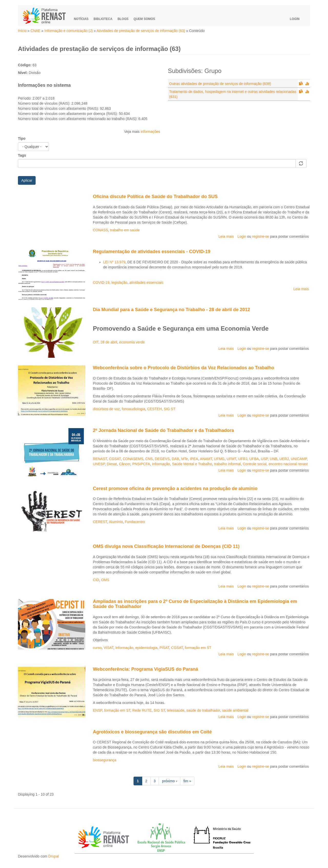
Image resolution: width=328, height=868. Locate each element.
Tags (22, 155)
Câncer (124, 464)
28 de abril (108, 342)
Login (295, 19)
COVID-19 (101, 282)
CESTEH (154, 409)
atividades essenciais (146, 282)
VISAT (109, 648)
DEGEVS (162, 459)
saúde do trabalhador (203, 710)
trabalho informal (227, 464)
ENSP (97, 710)
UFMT (231, 459)
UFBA (254, 459)
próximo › (169, 781)
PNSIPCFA (141, 464)
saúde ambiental (235, 710)
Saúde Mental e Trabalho (192, 464)
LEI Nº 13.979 (114, 262)
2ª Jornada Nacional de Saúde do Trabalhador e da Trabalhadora (163, 430)
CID (96, 580)
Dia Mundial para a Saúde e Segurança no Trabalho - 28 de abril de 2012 (171, 309)
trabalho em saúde (125, 230)
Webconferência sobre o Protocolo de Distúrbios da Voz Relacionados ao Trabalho (183, 367)
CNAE (35, 31)
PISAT (164, 648)
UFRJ (242, 459)
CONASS (100, 230)
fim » (187, 781)
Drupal (53, 856)
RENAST (100, 459)
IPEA (194, 459)
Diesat (112, 464)
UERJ (284, 459)
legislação (119, 282)
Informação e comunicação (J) (69, 31)
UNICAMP (299, 459)
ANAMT (206, 459)
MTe (184, 459)
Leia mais (226, 236)
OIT (96, 342)
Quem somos (144, 19)
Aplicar (26, 180)
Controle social (254, 464)
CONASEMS (133, 459)
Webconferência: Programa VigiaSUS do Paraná (145, 669)
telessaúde (175, 710)
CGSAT (115, 459)
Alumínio (116, 522)
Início (22, 31)
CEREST (100, 522)
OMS (105, 580)
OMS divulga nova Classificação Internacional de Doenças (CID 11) (166, 546)
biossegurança (104, 760)
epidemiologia (146, 648)
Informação (161, 464)
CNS (149, 459)
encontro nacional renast (288, 464)
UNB (274, 459)
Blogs (123, 19)
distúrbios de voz (106, 409)
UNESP (99, 464)
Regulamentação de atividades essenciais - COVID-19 (151, 251)
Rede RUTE (141, 710)
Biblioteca (103, 19)
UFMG (219, 459)
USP (264, 459)
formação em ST (198, 648)
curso (97, 648)
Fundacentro (135, 522)
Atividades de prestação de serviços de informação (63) (141, 31)
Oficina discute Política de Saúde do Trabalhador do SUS (155, 196)
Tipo (21, 138)
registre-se (260, 236)
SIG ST (170, 409)
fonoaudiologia (133, 409)
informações (150, 131)
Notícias (81, 19)
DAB (175, 459)
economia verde (132, 342)
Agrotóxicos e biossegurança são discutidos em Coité (152, 731)
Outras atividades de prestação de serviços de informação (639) (220, 84)
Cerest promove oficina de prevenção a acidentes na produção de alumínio (175, 488)
